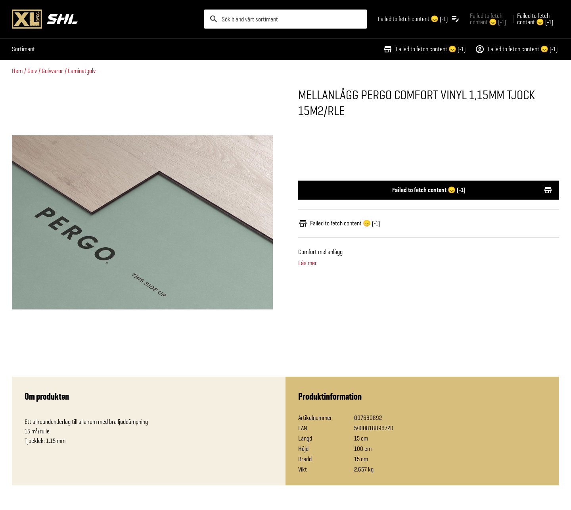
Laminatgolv (82, 71)
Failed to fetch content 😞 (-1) (424, 49)
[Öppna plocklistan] (419, 19)
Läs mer (307, 263)
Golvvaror (52, 71)
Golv (32, 71)
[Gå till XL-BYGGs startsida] (105, 19)
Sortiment (23, 49)
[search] (285, 19)
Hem (17, 71)
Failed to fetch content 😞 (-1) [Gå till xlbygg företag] (488, 19)
